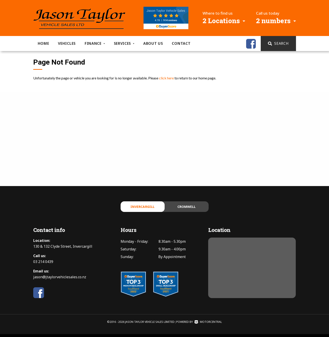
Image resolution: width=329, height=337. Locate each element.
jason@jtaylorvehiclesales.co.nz (59, 279)
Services (124, 43)
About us (153, 43)
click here (166, 78)
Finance (95, 43)
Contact (181, 43)
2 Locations (221, 20)
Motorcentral (208, 325)
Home (43, 43)
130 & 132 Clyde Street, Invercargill (62, 249)
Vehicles (67, 43)
